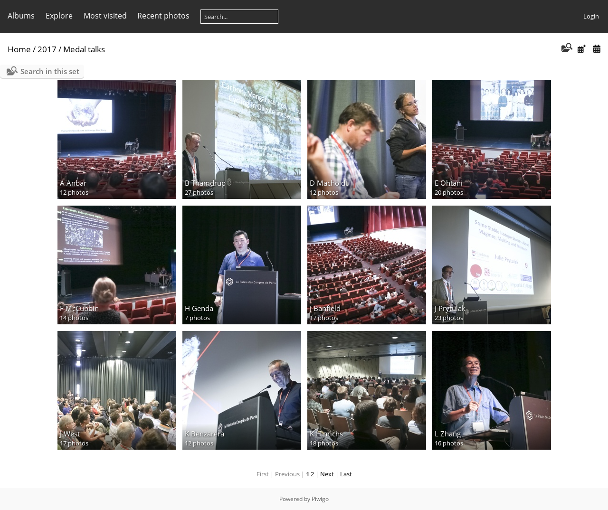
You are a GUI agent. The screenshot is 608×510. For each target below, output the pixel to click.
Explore (59, 15)
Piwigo (320, 499)
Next (327, 474)
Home (19, 49)
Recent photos (163, 15)
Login (591, 16)
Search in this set (49, 71)
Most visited (105, 15)
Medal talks (84, 49)
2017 (47, 49)
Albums (21, 15)
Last (346, 474)
